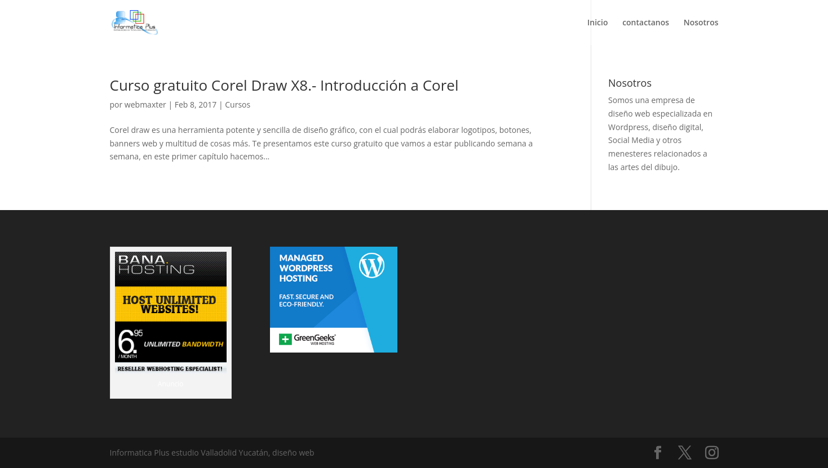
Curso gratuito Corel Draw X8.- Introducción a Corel (284, 85)
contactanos (645, 23)
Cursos (237, 104)
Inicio (597, 23)
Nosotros (701, 23)
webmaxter (145, 104)
